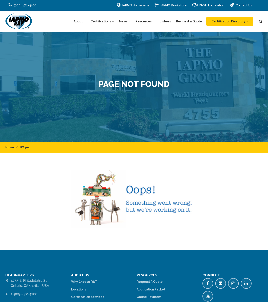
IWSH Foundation (208, 5)
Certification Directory (229, 21)
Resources (144, 21)
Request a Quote (189, 21)
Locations (78, 289)
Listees (165, 21)
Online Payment (149, 297)
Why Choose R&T (84, 281)
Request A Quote (150, 281)
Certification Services (87, 297)
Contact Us (241, 5)
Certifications (102, 21)
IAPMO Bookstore (171, 5)
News (124, 21)
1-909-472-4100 (24, 294)
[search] (260, 21)
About (79, 21)
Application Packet (151, 289)
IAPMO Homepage (133, 5)
